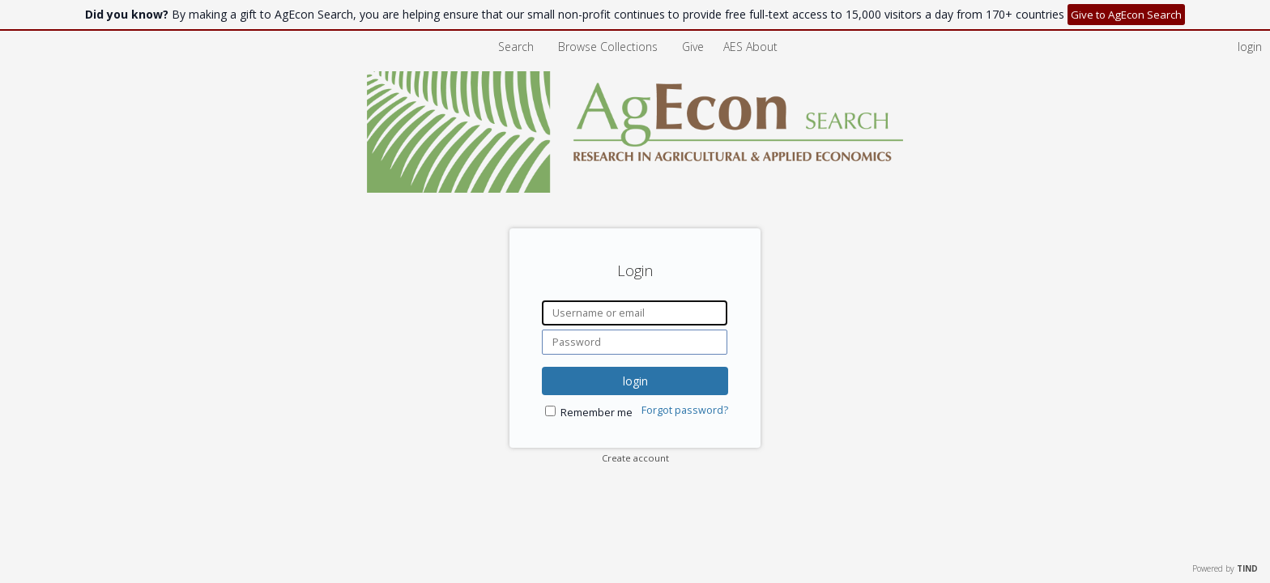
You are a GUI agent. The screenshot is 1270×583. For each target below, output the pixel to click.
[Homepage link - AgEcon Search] (635, 188)
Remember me (596, 412)
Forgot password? (684, 410)
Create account (635, 458)
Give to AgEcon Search (1126, 14)
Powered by (1225, 568)
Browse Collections (609, 46)
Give (694, 46)
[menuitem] (750, 46)
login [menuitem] (1250, 46)
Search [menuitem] (516, 46)
